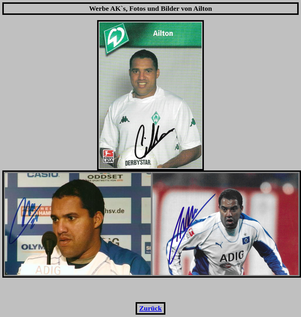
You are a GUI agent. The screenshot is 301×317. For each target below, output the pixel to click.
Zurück (150, 308)
